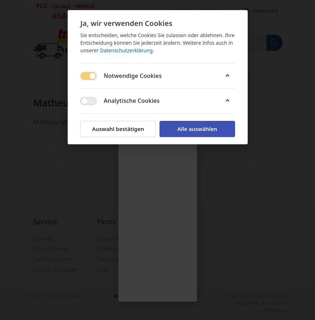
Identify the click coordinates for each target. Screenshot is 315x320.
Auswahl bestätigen (118, 128)
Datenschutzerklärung (126, 50)
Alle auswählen (197, 128)
